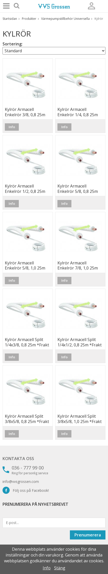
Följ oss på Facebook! (26, 490)
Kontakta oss (18, 458)
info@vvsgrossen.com (21, 481)
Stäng (59, 568)
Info (12, 127)
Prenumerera (87, 535)
